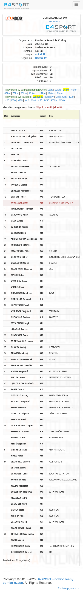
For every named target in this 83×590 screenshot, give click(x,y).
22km (58, 89)
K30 (13, 100)
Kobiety (49, 96)
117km (41, 93)
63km (7, 93)
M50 (46, 100)
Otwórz (41, 58)
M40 (33, 100)
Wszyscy (38, 96)
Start (50, 89)
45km (74, 89)
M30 (20, 100)
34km (66, 89)
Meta (59, 93)
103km (32, 93)
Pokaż (40, 54)
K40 (27, 100)
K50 (40, 100)
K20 (71, 96)
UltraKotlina (54, 21)
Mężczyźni (61, 96)
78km (16, 93)
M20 (6, 100)
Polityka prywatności (69, 588)
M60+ (62, 100)
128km (51, 93)
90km (24, 93)
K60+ (54, 100)
